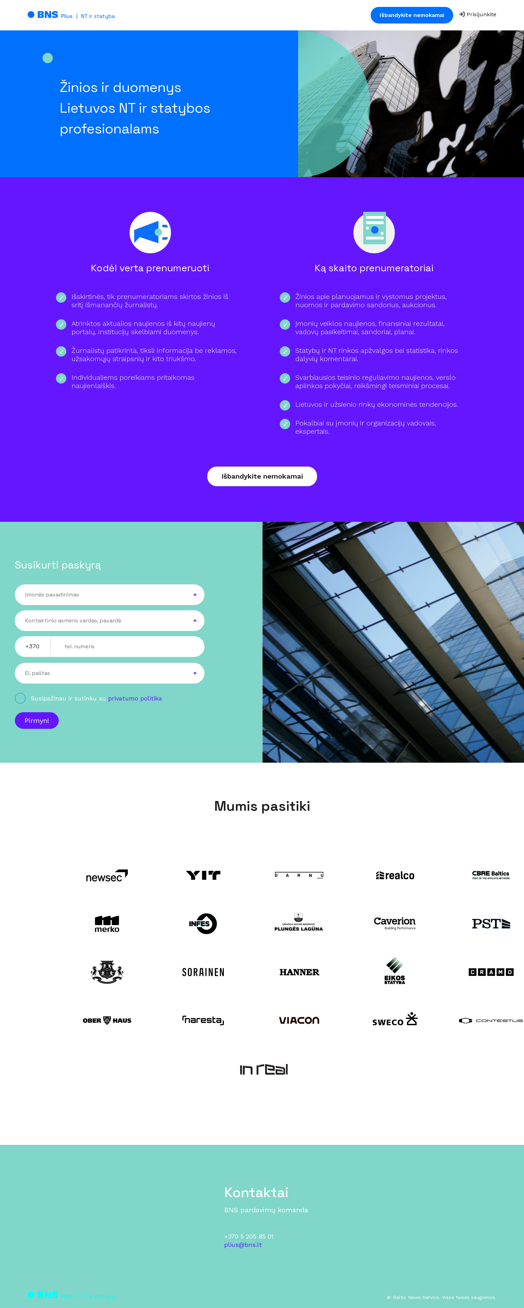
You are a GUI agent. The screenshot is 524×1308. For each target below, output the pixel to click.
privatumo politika (135, 698)
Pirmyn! (37, 720)
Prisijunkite (477, 14)
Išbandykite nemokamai (412, 15)
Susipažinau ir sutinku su (96, 698)
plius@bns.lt (243, 1244)
